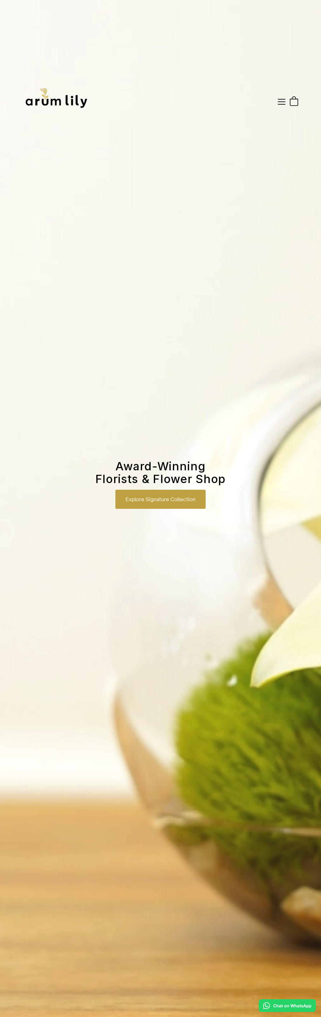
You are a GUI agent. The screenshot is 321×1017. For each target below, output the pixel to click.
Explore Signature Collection (160, 499)
